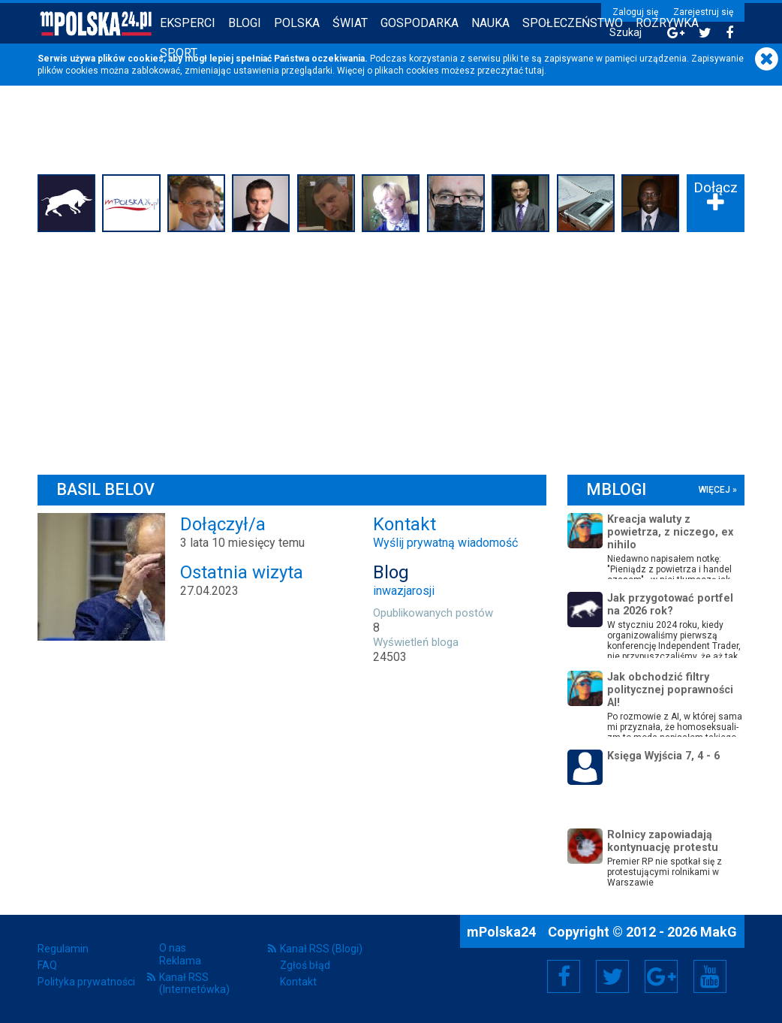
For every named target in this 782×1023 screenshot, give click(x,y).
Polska (297, 23)
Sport (178, 53)
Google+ (661, 976)
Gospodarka (419, 23)
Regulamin (63, 949)
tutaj (534, 70)
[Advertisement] (391, 350)
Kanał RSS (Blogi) (321, 949)
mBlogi (616, 489)
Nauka (490, 23)
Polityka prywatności (86, 982)
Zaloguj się (635, 12)
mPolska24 (503, 932)
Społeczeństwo (572, 23)
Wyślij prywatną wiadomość (445, 543)
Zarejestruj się (703, 12)
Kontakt (298, 982)
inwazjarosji (404, 591)
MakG (718, 932)
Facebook (564, 976)
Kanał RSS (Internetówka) (194, 983)
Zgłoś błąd (305, 965)
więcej (714, 489)
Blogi (244, 23)
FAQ (47, 965)
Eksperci (187, 23)
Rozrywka (667, 23)
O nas (172, 948)
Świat (350, 23)
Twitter (612, 976)
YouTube (710, 976)
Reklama (180, 961)
